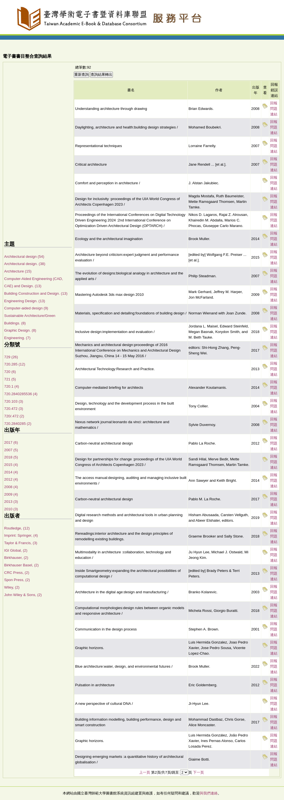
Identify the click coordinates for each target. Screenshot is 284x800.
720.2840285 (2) (17, 424)
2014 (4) (11, 472)
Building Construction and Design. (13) (35, 293)
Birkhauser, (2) (16, 558)
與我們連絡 (209, 793)
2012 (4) (11, 479)
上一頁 (144, 772)
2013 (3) (11, 501)
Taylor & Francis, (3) (20, 543)
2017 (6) (11, 442)
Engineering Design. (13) (24, 301)
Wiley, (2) (11, 587)
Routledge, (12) (17, 528)
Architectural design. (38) (24, 264)
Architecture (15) (18, 271)
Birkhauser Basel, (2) (21, 565)
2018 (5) (11, 457)
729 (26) (11, 357)
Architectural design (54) (24, 256)
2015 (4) (11, 465)
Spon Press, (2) (17, 580)
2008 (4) (11, 487)
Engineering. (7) (17, 338)
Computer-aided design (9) (26, 308)
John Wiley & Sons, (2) (23, 595)
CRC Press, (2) (16, 573)
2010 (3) (11, 509)
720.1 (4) (11, 386)
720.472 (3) (13, 409)
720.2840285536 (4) (20, 394)
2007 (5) (11, 450)
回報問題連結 (273, 108)
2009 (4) (11, 494)
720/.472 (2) (14, 416)
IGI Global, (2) (15, 550)
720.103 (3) (13, 401)
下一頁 (198, 772)
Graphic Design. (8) (20, 330)
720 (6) (10, 372)
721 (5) (10, 379)
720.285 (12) (14, 364)
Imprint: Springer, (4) (21, 535)
